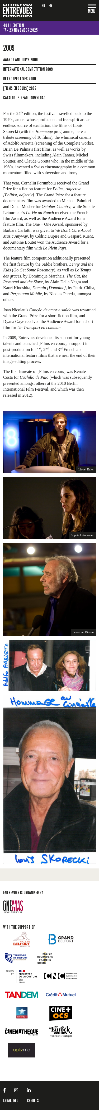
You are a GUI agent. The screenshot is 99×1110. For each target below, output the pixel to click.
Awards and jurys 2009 (20, 59)
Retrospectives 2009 (19, 78)
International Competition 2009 (28, 69)
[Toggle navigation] (92, 11)
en (50, 5)
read (24, 97)
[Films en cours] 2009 (19, 88)
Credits (33, 1100)
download (37, 97)
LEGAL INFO (10, 1100)
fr (43, 5)
